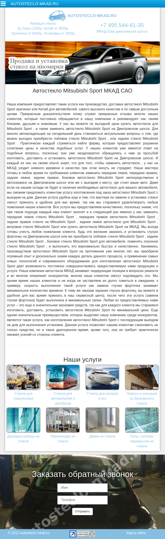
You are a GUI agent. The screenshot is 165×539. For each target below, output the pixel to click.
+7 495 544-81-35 (122, 25)
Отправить (82, 511)
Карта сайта (136, 533)
